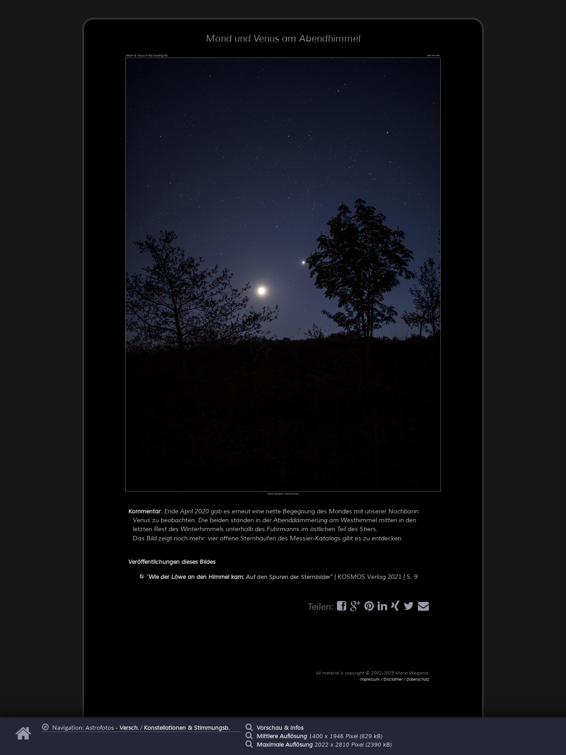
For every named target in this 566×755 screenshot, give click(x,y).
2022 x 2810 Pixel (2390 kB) (324, 744)
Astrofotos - (112, 728)
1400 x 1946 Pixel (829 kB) (319, 736)
